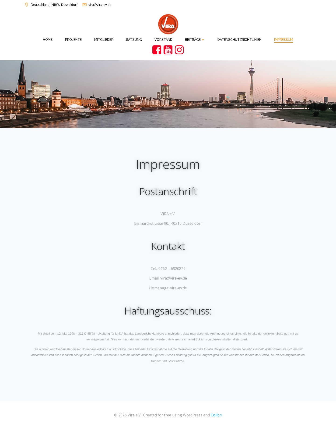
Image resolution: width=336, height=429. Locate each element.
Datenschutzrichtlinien (239, 40)
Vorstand (163, 40)
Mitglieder (103, 40)
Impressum (283, 40)
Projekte (73, 40)
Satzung (134, 40)
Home (47, 40)
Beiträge (195, 40)
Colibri (216, 415)
